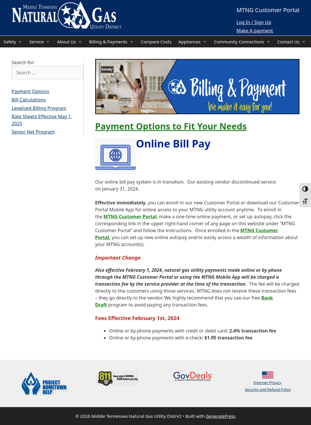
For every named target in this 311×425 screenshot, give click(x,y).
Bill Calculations (29, 100)
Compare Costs (156, 42)
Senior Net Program (33, 132)
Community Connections (244, 41)
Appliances (194, 41)
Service (41, 41)
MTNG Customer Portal (130, 216)
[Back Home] (67, 15)
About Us (71, 41)
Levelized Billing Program (39, 108)
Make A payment (254, 30)
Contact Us (293, 41)
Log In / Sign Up (253, 22)
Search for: (23, 62)
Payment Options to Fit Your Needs (171, 126)
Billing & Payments (113, 41)
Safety (14, 41)
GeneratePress (220, 416)
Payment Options (30, 91)
